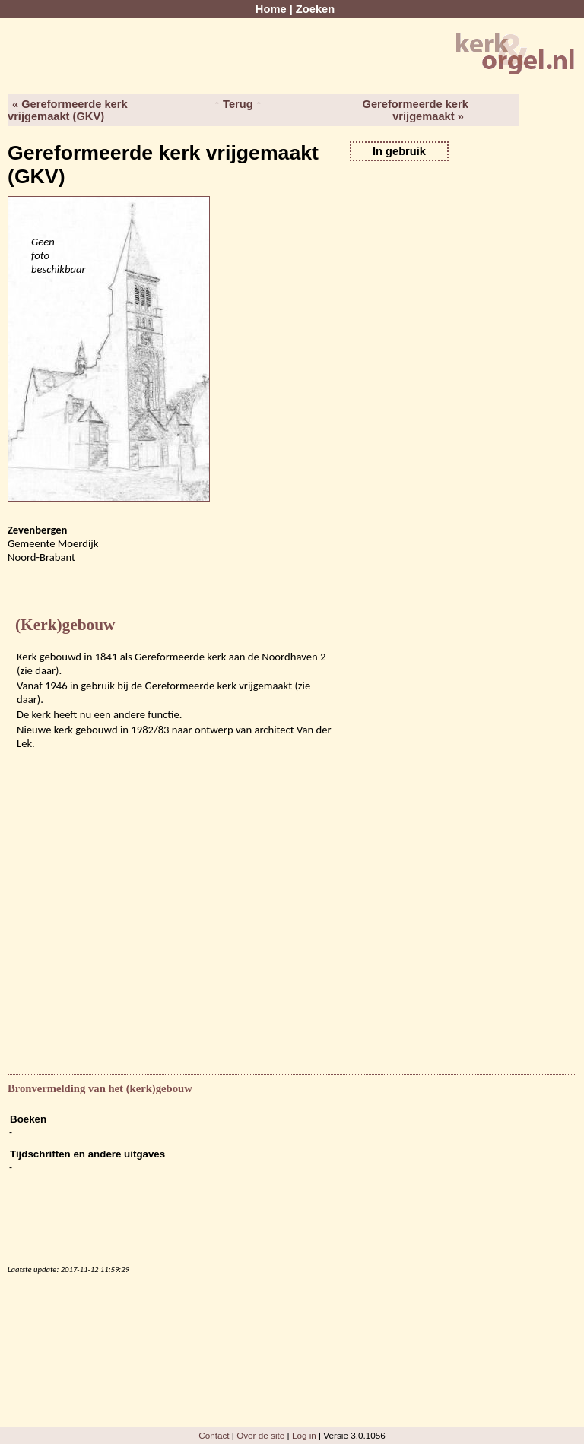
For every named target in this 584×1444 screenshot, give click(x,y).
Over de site (260, 1435)
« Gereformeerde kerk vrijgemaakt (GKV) (68, 110)
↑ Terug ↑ (238, 104)
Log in (304, 1435)
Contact (213, 1435)
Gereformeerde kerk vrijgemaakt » (415, 110)
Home (271, 9)
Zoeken (315, 9)
